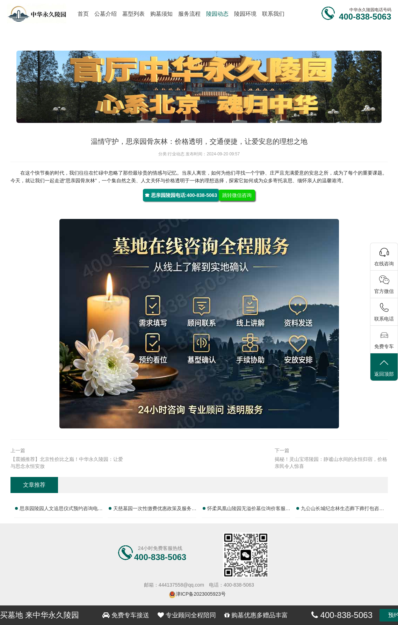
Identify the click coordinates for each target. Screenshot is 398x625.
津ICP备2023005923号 (201, 594)
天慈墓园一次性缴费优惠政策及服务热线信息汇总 (154, 510)
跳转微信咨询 (237, 195)
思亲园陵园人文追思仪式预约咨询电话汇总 (61, 510)
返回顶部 (384, 367)
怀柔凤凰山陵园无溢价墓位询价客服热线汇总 (248, 510)
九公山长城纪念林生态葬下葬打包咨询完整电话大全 (342, 510)
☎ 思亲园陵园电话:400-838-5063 (181, 195)
